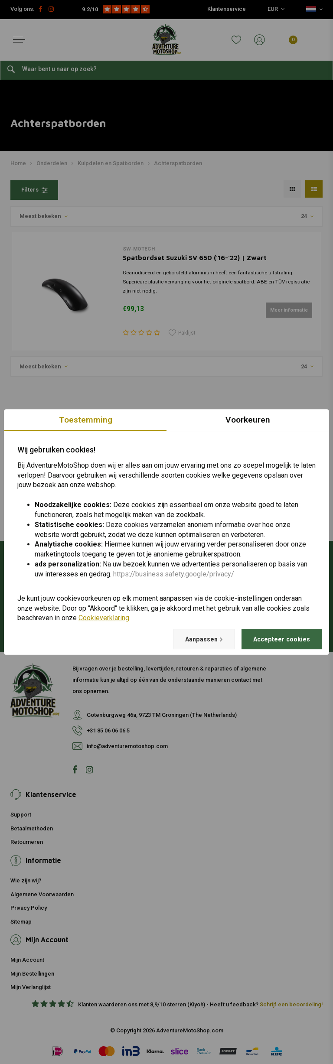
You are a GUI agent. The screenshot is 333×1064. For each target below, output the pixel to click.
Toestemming (86, 419)
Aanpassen (191, 639)
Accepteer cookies (277, 639)
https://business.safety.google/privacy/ (173, 573)
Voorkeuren (248, 419)
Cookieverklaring (103, 618)
